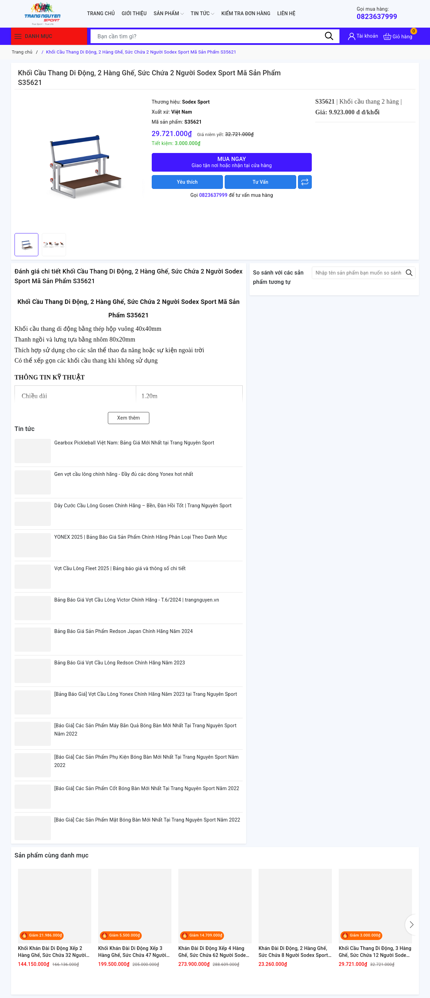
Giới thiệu (134, 13)
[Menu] (18, 36)
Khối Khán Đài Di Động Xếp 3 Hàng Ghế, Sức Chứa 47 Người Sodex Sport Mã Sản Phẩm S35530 (132, 952)
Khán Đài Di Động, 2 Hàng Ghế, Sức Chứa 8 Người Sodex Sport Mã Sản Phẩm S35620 (293, 952)
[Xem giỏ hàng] (397, 36)
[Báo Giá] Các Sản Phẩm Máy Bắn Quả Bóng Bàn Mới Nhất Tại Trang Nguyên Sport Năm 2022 (145, 730)
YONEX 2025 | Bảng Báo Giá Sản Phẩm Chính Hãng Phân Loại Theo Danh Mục (140, 537)
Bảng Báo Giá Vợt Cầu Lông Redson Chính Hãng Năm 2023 (119, 662)
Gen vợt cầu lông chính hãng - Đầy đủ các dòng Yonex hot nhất (123, 474)
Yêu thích (187, 182)
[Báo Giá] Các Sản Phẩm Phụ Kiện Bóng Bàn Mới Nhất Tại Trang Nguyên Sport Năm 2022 (146, 761)
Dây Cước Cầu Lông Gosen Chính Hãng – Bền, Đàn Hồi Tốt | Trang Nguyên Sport (143, 505)
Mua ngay (232, 162)
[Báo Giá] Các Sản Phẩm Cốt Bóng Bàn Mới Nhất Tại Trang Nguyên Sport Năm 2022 (146, 788)
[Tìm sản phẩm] (215, 36)
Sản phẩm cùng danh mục (51, 855)
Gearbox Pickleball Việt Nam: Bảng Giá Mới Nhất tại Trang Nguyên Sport (134, 442)
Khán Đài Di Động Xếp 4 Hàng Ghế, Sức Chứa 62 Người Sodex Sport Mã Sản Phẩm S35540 (213, 952)
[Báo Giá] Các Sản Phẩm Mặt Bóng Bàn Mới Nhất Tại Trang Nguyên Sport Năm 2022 (147, 820)
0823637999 (377, 13)
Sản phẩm (168, 13)
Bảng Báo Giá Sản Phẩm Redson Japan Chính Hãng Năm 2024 (123, 631)
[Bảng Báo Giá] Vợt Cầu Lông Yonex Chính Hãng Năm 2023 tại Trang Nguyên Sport (145, 694)
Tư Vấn (261, 182)
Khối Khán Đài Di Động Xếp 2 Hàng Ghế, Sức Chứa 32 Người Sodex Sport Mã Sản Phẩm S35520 (52, 952)
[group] (81, 163)
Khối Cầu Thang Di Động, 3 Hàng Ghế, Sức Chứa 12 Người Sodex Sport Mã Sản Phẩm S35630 (375, 952)
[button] (410, 924)
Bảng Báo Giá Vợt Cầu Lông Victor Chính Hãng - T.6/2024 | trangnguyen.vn (136, 600)
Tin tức (203, 13)
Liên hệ (286, 13)
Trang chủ (101, 13)
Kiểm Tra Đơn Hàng (245, 13)
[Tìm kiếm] (329, 36)
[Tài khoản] (363, 36)
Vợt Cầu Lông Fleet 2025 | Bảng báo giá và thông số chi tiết (120, 568)
